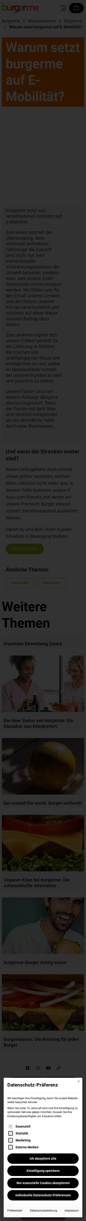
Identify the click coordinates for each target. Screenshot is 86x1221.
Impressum (72, 1210)
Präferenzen (14, 1210)
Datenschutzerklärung (43, 1210)
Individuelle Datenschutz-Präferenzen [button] (43, 1195)
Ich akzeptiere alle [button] (43, 1158)
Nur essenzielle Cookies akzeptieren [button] (43, 1183)
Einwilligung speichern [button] (43, 1171)
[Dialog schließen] (78, 1081)
